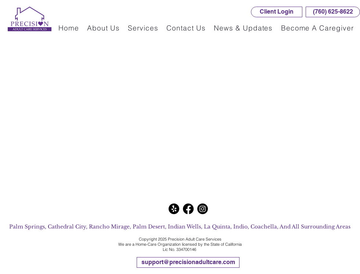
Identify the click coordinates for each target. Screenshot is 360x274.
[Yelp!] (174, 208)
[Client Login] (276, 12)
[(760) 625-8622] (333, 12)
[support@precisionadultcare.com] (188, 262)
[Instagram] (202, 208)
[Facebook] (188, 208)
